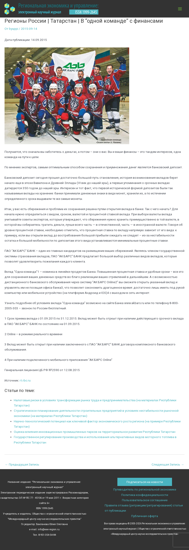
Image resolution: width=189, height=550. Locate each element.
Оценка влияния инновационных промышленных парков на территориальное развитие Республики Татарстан (94, 432)
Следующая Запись (168, 464)
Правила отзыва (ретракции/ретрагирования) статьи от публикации (144, 507)
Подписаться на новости (144, 482)
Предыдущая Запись (22, 464)
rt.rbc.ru (25, 380)
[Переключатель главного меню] (180, 8)
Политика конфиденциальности (144, 495)
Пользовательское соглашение (144, 500)
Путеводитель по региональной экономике (144, 489)
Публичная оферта (144, 516)
